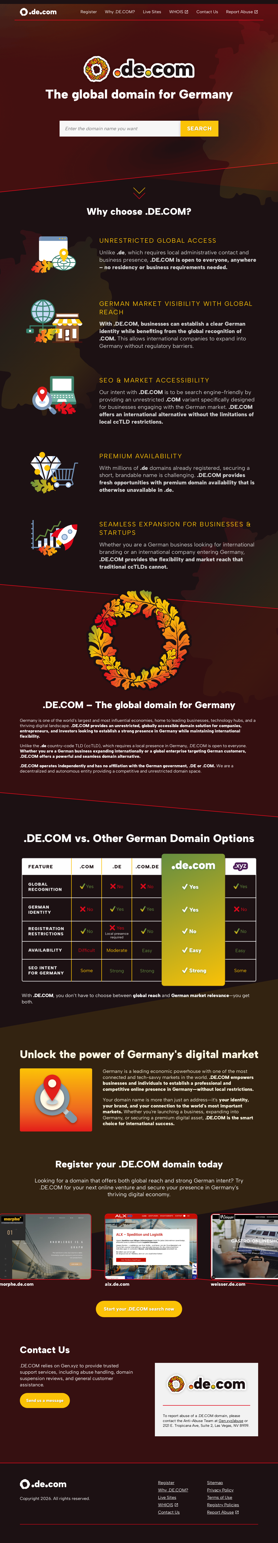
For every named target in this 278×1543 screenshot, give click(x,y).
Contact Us (207, 11)
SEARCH (199, 128)
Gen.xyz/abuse (231, 1421)
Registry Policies (223, 1504)
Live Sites (152, 11)
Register (88, 11)
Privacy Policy (220, 1490)
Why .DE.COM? (120, 11)
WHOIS (176, 11)
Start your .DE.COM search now (139, 1309)
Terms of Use (219, 1497)
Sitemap (215, 1482)
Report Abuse (239, 11)
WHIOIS (165, 1504)
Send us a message (45, 1400)
